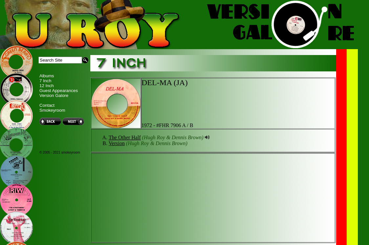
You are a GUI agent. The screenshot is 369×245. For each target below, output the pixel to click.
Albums (46, 75)
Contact (46, 105)
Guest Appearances (58, 90)
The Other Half (125, 137)
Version (117, 143)
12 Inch (46, 85)
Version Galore (53, 95)
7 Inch (45, 80)
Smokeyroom (52, 110)
